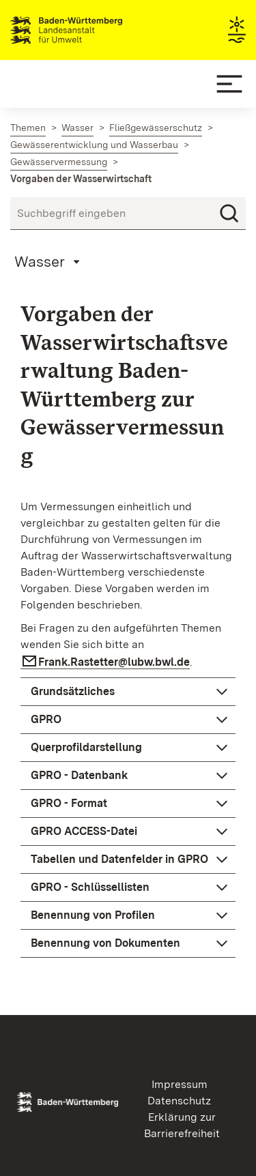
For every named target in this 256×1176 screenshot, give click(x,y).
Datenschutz (179, 1100)
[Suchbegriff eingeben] (128, 213)
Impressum (180, 1084)
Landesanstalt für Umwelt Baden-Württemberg (90, 30)
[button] (128, 691)
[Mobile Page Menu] (49, 261)
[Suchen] (229, 213)
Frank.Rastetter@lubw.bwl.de (114, 662)
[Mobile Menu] (229, 84)
